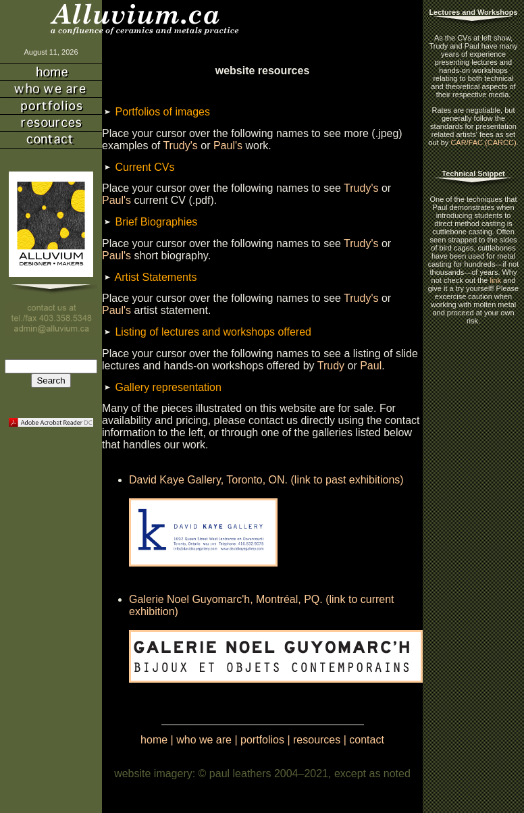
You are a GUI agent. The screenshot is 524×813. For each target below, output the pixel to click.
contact (366, 739)
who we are (204, 739)
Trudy (330, 365)
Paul (371, 365)
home (153, 739)
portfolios (262, 739)
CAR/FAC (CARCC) (483, 142)
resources (316, 739)
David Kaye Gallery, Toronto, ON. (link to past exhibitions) (266, 480)
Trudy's (180, 145)
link (495, 280)
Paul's (227, 145)
